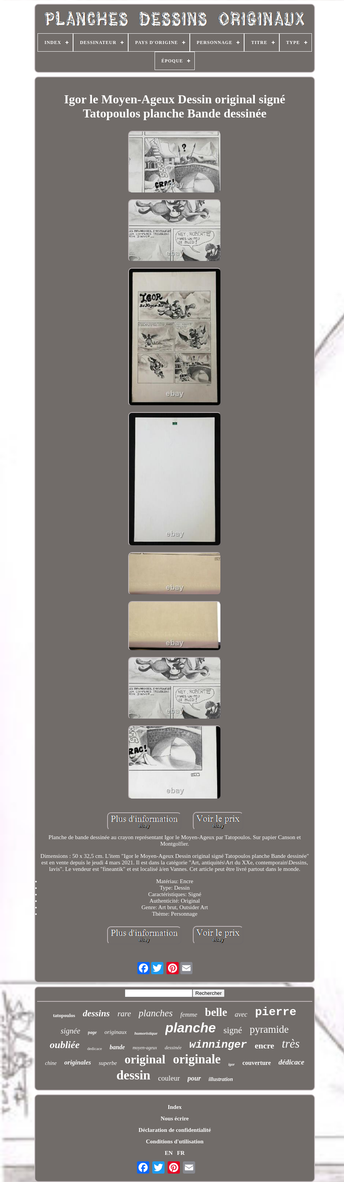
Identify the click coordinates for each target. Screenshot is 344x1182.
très (291, 1043)
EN (169, 1153)
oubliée (65, 1044)
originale (197, 1059)
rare (124, 1013)
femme (188, 1014)
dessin (133, 1075)
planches (156, 1013)
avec (241, 1014)
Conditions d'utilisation (174, 1141)
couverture (256, 1063)
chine (51, 1063)
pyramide (269, 1029)
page (92, 1032)
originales (77, 1062)
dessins (96, 1013)
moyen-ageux (144, 1047)
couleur (169, 1078)
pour (194, 1078)
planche (190, 1027)
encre (264, 1045)
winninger (218, 1045)
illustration (221, 1079)
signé (232, 1030)
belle (216, 1012)
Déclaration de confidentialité (175, 1130)
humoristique (146, 1033)
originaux (115, 1032)
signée (70, 1031)
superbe (108, 1063)
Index (175, 1107)
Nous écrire (175, 1118)
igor (231, 1064)
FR (181, 1153)
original (144, 1059)
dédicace (292, 1062)
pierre (276, 1012)
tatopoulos (64, 1015)
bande (117, 1047)
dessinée (173, 1047)
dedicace (94, 1048)
